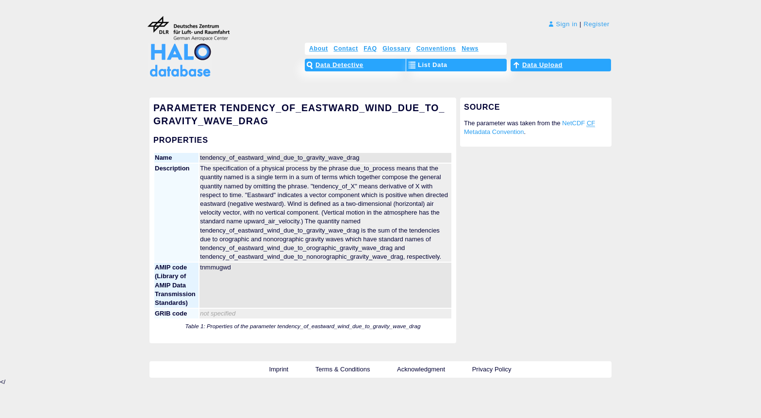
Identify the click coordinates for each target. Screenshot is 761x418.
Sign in (563, 24)
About (318, 48)
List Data (432, 64)
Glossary (396, 48)
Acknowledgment (421, 369)
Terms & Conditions (342, 369)
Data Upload (542, 64)
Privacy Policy (492, 369)
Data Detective (339, 64)
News (470, 48)
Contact (345, 48)
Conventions (436, 48)
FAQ (370, 48)
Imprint (278, 369)
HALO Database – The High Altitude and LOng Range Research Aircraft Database (178, 54)
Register (596, 24)
